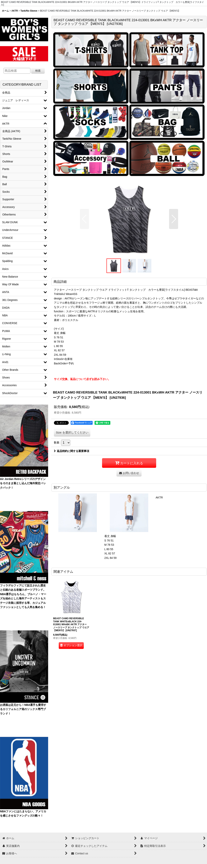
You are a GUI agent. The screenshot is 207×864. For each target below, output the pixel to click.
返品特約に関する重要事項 (71, 451)
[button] (84, 219)
